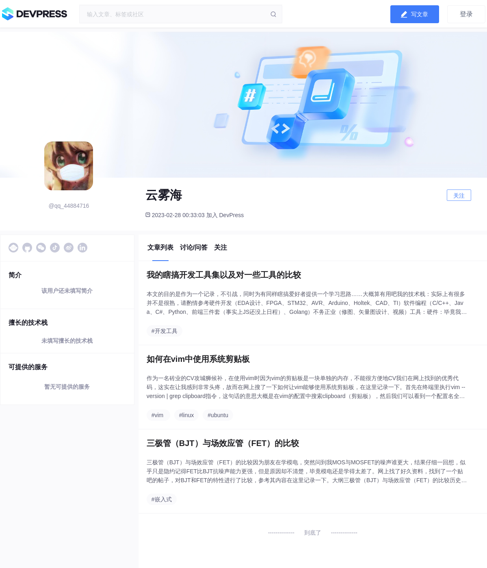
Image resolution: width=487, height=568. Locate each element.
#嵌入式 (162, 499)
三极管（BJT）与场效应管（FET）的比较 (223, 443)
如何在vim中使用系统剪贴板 (198, 359)
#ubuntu (218, 415)
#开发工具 (164, 331)
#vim (158, 415)
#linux (186, 415)
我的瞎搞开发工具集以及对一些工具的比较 (224, 274)
